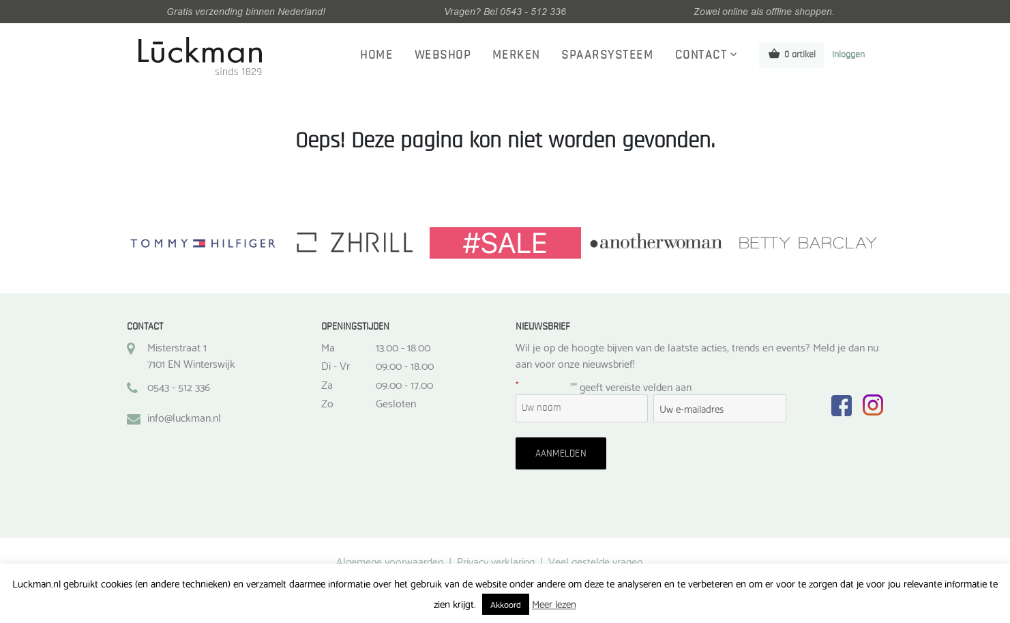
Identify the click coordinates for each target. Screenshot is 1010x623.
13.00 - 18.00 (403, 346)
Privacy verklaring (496, 560)
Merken (516, 55)
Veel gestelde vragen (595, 560)
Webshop (443, 55)
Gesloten (396, 402)
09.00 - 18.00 (405, 365)
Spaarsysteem (607, 55)
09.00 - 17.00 (404, 384)
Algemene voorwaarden (389, 560)
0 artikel (791, 53)
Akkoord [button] (505, 603)
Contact (701, 55)
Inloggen (848, 54)
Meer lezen (554, 603)
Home (376, 55)
